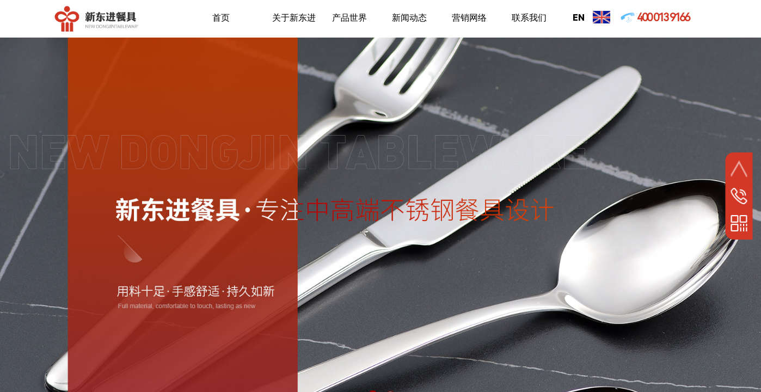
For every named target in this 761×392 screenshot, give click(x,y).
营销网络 (469, 17)
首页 (221, 17)
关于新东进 (294, 17)
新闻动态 (409, 17)
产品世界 (349, 17)
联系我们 (529, 17)
